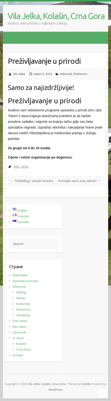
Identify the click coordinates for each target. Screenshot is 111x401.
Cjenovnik (19, 332)
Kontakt (18, 355)
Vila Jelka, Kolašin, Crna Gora (56, 16)
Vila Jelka (19, 74)
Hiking (20, 298)
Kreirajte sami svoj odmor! (79, 181)
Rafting (21, 292)
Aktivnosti (66, 74)
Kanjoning (23, 304)
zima (24, 166)
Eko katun (19, 326)
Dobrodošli (20, 275)
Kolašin (21, 344)
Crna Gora (23, 349)
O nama (18, 338)
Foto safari (20, 321)
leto (16, 166)
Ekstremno (80, 74)
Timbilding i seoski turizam (31, 181)
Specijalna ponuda (25, 281)
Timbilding (23, 315)
